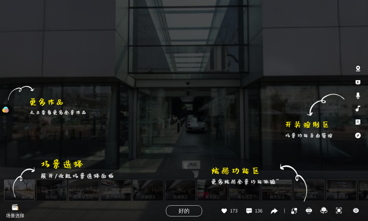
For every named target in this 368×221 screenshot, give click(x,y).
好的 (184, 211)
